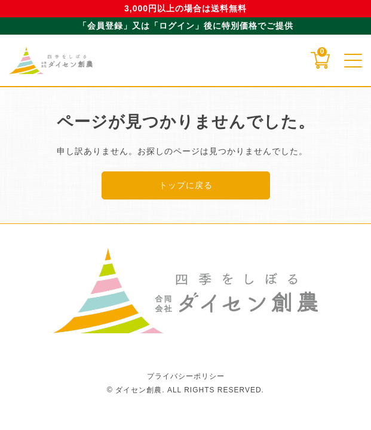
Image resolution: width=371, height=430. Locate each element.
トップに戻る (186, 185)
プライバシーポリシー (186, 376)
